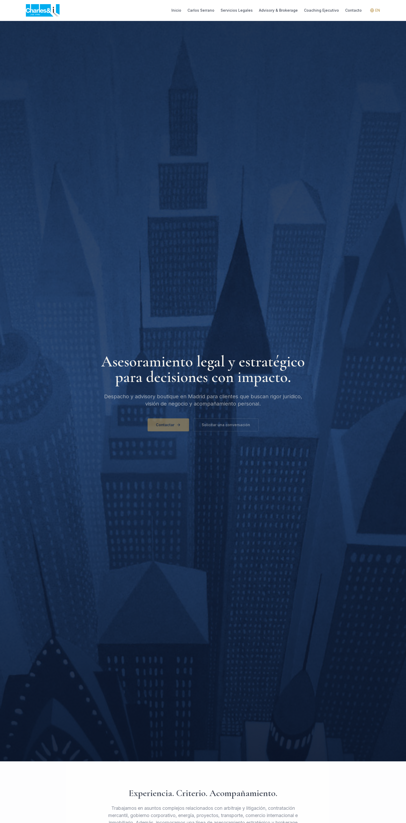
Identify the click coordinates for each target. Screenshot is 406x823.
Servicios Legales (237, 10)
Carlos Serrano (200, 10)
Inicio (176, 10)
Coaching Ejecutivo (321, 10)
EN (375, 10)
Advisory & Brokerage (278, 10)
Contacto (353, 10)
